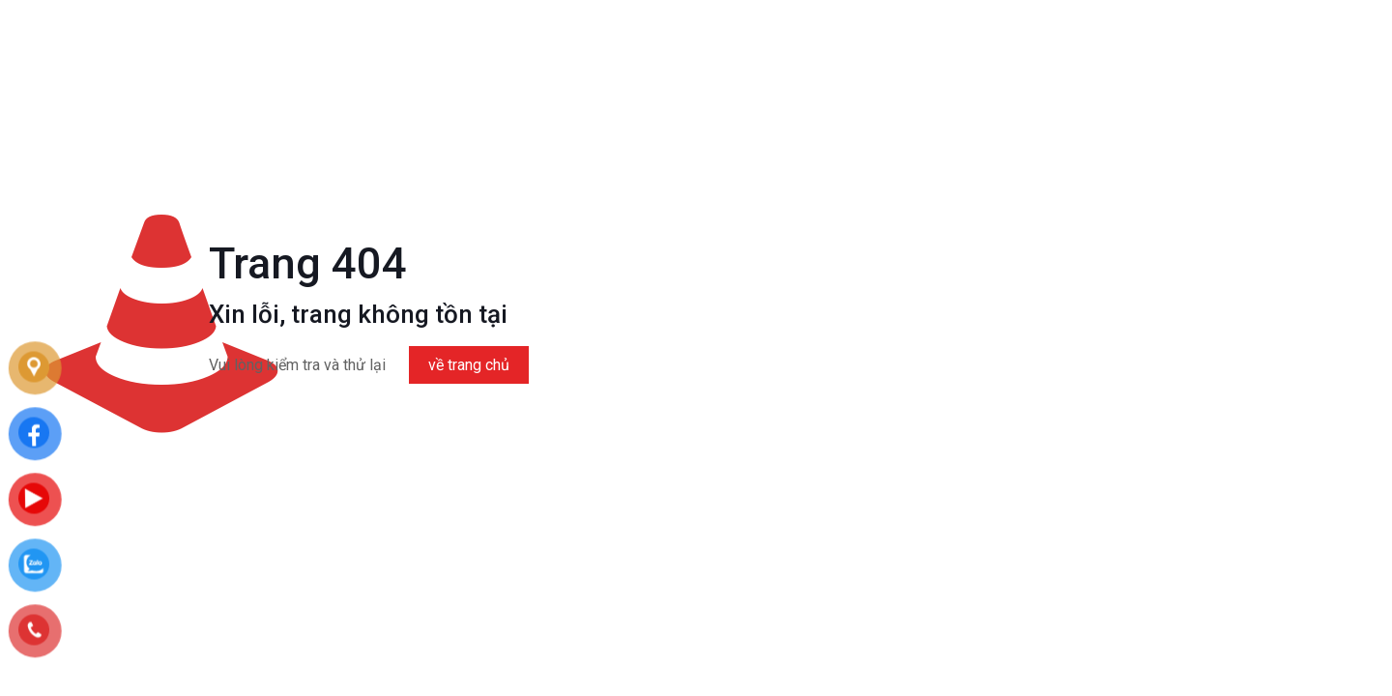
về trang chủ (468, 365)
